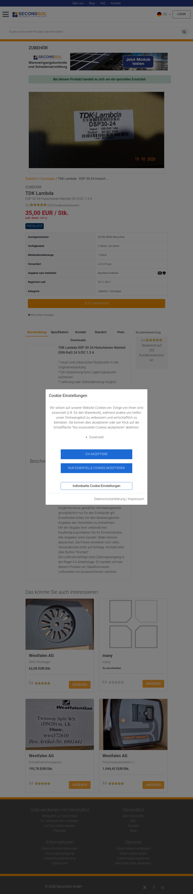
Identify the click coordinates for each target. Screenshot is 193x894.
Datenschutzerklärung (110, 499)
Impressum (136, 499)
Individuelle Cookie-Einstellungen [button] (96, 486)
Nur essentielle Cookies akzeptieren (96, 468)
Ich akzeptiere (96, 454)
